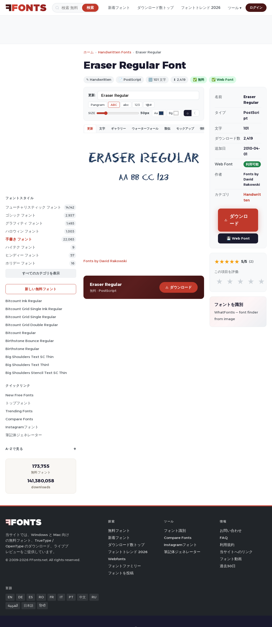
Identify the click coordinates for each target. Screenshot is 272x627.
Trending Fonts (19, 411)
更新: (92, 95)
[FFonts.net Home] (26, 7)
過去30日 (228, 566)
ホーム (88, 52)
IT (61, 597)
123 (137, 105)
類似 (167, 128)
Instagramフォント (22, 427)
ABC (114, 105)
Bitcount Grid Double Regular (31, 325)
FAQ (224, 538)
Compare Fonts (19, 419)
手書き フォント (18, 239)
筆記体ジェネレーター (23, 435)
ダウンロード (178, 287)
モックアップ (185, 128)
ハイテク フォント (20, 247)
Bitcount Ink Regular (23, 301)
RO (41, 597)
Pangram (98, 105)
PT (71, 597)
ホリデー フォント (20, 263)
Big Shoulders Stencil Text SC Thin (36, 373)
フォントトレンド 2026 (200, 7)
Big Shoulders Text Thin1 (27, 365)
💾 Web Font (238, 238)
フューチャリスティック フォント (33, 207)
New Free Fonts (19, 395)
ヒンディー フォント (22, 255)
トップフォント (18, 403)
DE (20, 597)
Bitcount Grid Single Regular (30, 317)
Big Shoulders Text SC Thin (29, 357)
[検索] (75, 8)
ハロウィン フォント (22, 231)
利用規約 (227, 545)
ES (31, 597)
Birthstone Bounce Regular (29, 341)
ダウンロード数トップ (155, 7)
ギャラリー (118, 128)
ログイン (256, 7)
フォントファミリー (124, 566)
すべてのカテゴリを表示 (41, 273)
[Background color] (176, 113)
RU (94, 597)
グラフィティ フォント (24, 223)
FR (52, 597)
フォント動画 (231, 559)
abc (126, 105)
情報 (203, 128)
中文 (82, 597)
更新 (90, 128)
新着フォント (119, 7)
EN (10, 597)
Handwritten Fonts (114, 52)
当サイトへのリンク (236, 552)
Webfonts (117, 559)
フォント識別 (175, 530)
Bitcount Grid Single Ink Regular (33, 309)
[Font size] (117, 113)
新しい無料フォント (41, 289)
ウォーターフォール (145, 128)
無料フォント (119, 530)
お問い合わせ (231, 530)
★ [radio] (219, 281)
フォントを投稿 (121, 573)
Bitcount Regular (20, 333)
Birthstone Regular (22, 349)
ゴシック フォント (20, 215)
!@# (149, 105)
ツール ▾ (234, 8)
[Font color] (161, 113)
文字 (102, 128)
